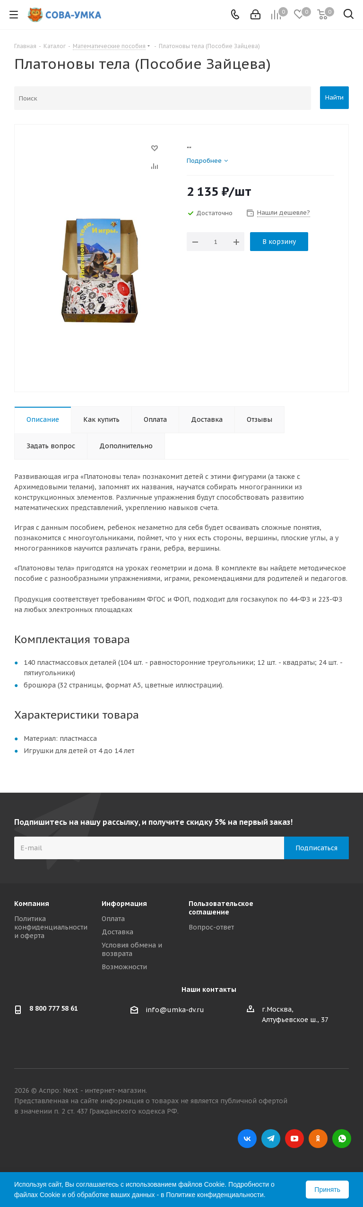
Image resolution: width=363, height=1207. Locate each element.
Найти (334, 97)
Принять (327, 1189)
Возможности (124, 967)
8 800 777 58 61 (53, 1008)
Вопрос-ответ (211, 927)
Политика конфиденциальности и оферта (50, 927)
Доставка (117, 932)
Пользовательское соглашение (221, 907)
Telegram (270, 1138)
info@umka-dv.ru (175, 1010)
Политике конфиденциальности (214, 1195)
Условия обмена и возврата (132, 949)
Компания (31, 903)
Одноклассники (318, 1138)
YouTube (294, 1138)
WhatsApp (341, 1138)
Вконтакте (247, 1138)
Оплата (113, 918)
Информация (124, 903)
